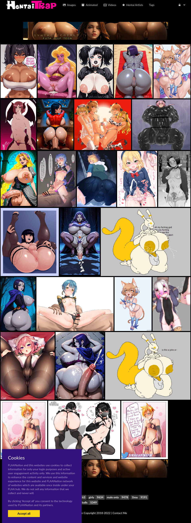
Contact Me (120, 513)
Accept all (23, 513)
